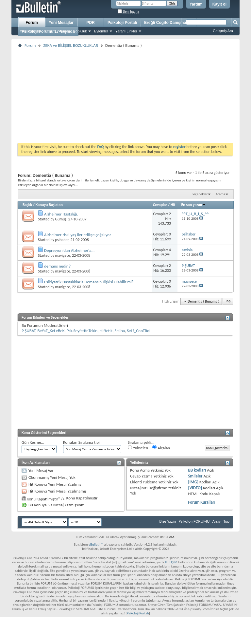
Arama (220, 194)
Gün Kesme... (33, 442)
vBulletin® (96, 544)
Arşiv (216, 521)
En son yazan (193, 204)
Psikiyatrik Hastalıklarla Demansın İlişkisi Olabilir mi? (89, 281)
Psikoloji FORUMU (193, 521)
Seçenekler (200, 194)
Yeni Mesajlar (30, 31)
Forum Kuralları (201, 502)
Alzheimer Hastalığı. (61, 214)
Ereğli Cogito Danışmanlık (168, 22)
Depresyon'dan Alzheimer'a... (69, 250)
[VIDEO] (195, 487)
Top (227, 301)
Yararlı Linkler (126, 31)
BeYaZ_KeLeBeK (51, 330)
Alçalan (161, 447)
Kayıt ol (219, 4)
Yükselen (138, 447)
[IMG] (193, 481)
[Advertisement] (125, 95)
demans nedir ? (57, 266)
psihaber (62, 239)
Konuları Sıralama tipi (81, 442)
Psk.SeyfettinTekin (82, 330)
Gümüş (60, 219)
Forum (31, 22)
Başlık (27, 204)
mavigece (62, 255)
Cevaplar (160, 204)
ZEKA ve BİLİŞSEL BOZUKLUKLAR (70, 45)
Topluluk (80, 31)
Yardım (196, 4)
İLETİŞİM (171, 562)
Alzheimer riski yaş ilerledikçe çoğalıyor (77, 234)
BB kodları (197, 470)
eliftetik (105, 330)
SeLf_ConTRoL (139, 330)
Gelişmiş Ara (223, 31)
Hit (173, 204)
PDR (90, 22)
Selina (119, 330)
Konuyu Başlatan (49, 204)
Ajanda (64, 31)
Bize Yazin (167, 521)
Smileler (195, 476)
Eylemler (101, 31)
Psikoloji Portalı (122, 22)
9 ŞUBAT (28, 330)
